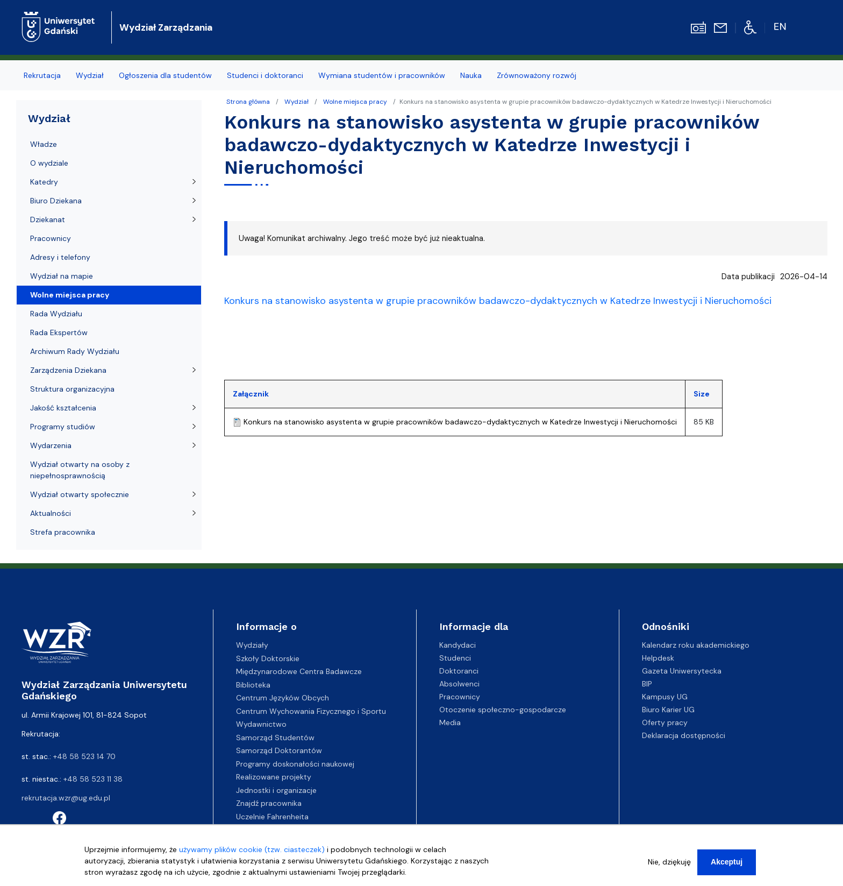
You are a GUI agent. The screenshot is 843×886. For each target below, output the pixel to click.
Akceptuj (726, 861)
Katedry (44, 182)
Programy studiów (62, 426)
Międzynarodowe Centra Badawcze (299, 671)
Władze (43, 144)
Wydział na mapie (61, 276)
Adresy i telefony (60, 257)
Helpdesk (658, 658)
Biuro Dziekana (56, 200)
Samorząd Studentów (275, 737)
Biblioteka (253, 685)
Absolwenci (459, 684)
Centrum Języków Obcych (282, 698)
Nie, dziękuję (669, 862)
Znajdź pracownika (269, 803)
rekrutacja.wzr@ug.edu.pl (66, 798)
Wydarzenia (51, 445)
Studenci (455, 658)
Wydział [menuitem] (90, 75)
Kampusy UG (665, 696)
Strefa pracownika (62, 532)
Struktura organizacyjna (72, 389)
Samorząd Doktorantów (279, 750)
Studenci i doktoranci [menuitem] (265, 75)
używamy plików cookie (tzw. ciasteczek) (252, 849)
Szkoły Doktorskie (267, 658)
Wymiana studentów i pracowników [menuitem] (381, 75)
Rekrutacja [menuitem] (42, 75)
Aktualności (50, 513)
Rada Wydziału (56, 313)
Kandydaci (457, 645)
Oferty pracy (665, 722)
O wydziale (49, 163)
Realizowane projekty (273, 777)
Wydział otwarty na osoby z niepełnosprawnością (80, 469)
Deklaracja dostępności (683, 735)
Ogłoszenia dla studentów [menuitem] (165, 75)
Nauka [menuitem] (471, 75)
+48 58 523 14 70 (84, 756)
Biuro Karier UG (668, 709)
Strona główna (248, 101)
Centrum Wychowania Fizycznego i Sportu (311, 711)
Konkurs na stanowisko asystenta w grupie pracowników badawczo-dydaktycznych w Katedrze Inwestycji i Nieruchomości (460, 422)
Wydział (296, 101)
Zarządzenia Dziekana (68, 370)
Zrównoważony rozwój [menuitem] (536, 75)
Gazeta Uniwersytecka (681, 671)
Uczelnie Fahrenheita (272, 816)
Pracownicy (50, 238)
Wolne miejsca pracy (355, 101)
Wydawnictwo (261, 724)
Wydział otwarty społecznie (79, 494)
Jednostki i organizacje (276, 790)
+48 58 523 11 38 (93, 779)
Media (450, 722)
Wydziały (252, 645)
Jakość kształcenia (63, 408)
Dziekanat (47, 219)
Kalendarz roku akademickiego (695, 645)
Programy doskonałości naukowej (295, 764)
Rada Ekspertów (59, 332)
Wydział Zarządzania (165, 27)
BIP (647, 684)
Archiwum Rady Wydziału (74, 351)
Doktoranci (458, 671)
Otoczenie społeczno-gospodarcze (502, 709)
